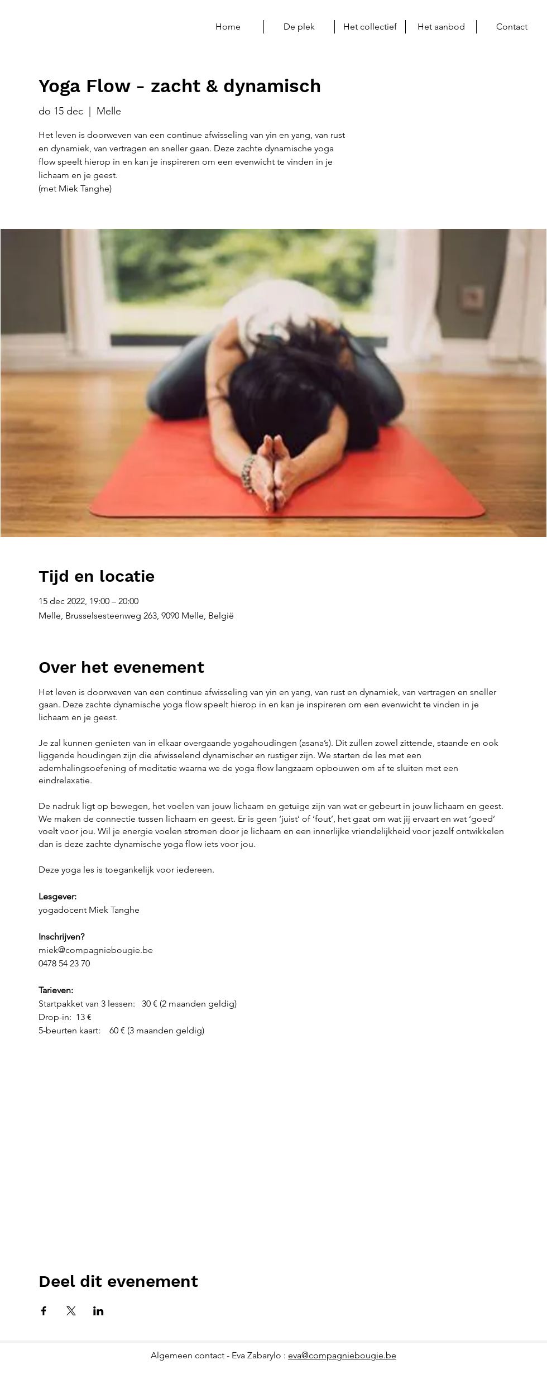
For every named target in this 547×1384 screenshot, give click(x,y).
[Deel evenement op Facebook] (44, 1310)
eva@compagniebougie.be (342, 1355)
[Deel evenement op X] (71, 1310)
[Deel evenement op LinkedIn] (98, 1310)
